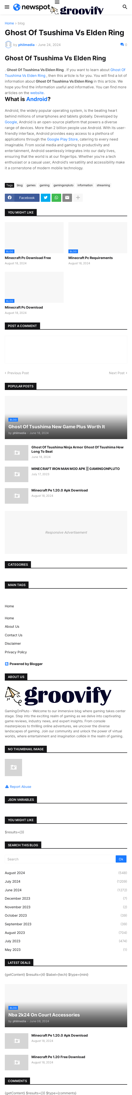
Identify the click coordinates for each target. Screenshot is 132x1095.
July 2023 (66, 941)
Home (9, 23)
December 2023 (66, 898)
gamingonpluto (63, 185)
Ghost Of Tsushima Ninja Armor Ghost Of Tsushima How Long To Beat (77, 449)
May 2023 (66, 949)
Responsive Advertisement (66, 532)
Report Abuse (20, 787)
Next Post (117, 373)
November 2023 (66, 907)
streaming (103, 185)
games (31, 185)
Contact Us (13, 635)
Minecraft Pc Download (24, 307)
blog (21, 23)
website (37, 92)
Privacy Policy (16, 652)
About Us (12, 626)
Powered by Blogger (24, 664)
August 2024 (66, 872)
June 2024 (66, 890)
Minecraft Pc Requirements (90, 258)
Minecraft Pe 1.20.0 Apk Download (59, 490)
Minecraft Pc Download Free (28, 258)
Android (37, 99)
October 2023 (66, 915)
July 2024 (66, 881)
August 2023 (66, 932)
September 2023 (66, 924)
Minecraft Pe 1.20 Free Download (58, 1057)
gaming (44, 185)
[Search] (61, 859)
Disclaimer (13, 643)
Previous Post (18, 373)
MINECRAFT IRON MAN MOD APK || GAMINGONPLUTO (75, 469)
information (85, 185)
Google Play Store (62, 139)
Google (11, 122)
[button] (6, 7)
